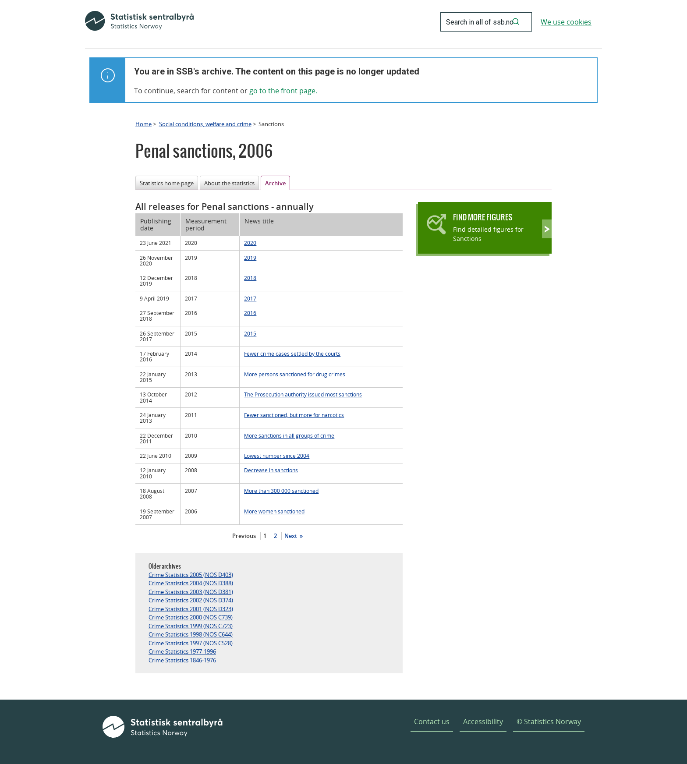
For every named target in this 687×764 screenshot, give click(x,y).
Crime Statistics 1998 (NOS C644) (191, 634)
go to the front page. (283, 91)
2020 (250, 242)
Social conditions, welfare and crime (205, 124)
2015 (250, 333)
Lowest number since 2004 (276, 455)
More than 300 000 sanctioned (281, 490)
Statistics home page (167, 183)
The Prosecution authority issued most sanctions (303, 394)
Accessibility (483, 721)
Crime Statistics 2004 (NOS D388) (191, 583)
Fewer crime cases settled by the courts (292, 353)
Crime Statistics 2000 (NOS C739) (191, 617)
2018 (250, 277)
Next (291, 536)
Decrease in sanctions (271, 470)
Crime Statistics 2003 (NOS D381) (191, 592)
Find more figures (482, 217)
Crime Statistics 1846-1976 (182, 660)
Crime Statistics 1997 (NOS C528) (191, 643)
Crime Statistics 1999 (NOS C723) (191, 626)
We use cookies (566, 22)
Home (143, 124)
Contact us (432, 721)
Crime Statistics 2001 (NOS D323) (191, 609)
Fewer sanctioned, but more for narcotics (294, 414)
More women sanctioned (274, 511)
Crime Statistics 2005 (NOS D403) (191, 575)
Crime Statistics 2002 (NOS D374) (191, 600)
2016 (250, 312)
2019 (250, 257)
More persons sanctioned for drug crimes (294, 374)
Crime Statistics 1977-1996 (182, 651)
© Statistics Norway (549, 721)
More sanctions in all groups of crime (289, 435)
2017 (250, 298)
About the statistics (229, 183)
